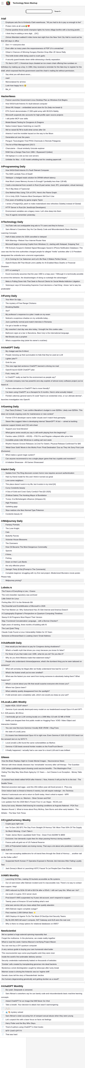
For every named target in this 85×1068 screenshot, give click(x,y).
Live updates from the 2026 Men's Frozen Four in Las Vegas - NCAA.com (32, 802)
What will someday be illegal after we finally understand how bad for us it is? (37, 669)
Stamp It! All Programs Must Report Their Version (22, 617)
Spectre (9, 551)
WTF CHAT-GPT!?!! (14, 1031)
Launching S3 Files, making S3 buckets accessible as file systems (33, 879)
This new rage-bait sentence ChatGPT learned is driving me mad (32, 366)
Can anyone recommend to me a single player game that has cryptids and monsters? (41, 459)
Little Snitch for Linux (10, 599)
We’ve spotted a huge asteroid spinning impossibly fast (24, 934)
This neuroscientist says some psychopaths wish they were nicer (28, 953)
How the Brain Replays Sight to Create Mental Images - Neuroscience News (33, 761)
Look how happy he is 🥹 (16, 86)
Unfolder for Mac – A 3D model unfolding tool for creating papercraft (33, 160)
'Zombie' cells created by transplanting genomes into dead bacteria (29, 964)
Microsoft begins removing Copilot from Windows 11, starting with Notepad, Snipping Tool (42, 244)
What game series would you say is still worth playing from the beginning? (36, 433)
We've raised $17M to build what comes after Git (25, 130)
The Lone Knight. (13, 528)
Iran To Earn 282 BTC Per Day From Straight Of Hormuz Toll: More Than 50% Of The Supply (44, 827)
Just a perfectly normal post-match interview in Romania (29, 322)
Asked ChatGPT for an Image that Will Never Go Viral (28, 1001)
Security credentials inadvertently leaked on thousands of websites (29, 960)
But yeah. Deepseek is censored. (19, 990)
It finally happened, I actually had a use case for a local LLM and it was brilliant (38, 750)
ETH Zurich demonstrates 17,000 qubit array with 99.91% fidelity (32, 111)
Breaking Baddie (12, 307)
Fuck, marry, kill (12, 373)
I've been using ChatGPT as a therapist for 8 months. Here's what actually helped (39, 392)
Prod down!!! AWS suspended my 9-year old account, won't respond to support (38, 898)
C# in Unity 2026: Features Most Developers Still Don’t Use (30, 196)
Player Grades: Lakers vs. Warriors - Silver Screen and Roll (26, 798)
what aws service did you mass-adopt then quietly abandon (30, 905)
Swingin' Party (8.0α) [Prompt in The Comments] (25, 569)
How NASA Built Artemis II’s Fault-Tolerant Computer (27, 170)
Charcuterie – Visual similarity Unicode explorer (25, 148)
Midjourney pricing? (14, 580)
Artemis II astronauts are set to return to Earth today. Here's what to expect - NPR (35, 794)
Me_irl (8, 89)
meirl (8, 78)
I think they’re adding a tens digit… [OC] (22, 33)
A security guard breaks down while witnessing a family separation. (33, 60)
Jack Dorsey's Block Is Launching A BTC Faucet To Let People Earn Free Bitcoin (39, 868)
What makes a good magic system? (20, 455)
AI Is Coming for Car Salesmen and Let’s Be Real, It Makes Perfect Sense (36, 259)
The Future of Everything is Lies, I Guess (18, 591)
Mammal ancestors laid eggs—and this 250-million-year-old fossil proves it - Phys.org (37, 787)
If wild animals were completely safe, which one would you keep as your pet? (37, 695)
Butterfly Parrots (12, 536)
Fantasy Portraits (13, 525)
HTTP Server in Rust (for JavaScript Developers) (26, 207)
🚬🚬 (8, 1008)
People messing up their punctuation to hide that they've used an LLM (34, 355)
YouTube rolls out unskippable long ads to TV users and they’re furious (35, 226)
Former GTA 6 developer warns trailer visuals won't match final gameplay (36, 418)
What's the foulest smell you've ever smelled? (24, 673)
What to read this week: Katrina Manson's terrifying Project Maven (29, 942)
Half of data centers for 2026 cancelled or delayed (26, 237)
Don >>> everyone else (15, 45)
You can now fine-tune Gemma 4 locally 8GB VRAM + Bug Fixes (32, 728)
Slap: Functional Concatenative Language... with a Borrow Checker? (30, 621)
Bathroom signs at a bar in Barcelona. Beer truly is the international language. (37, 333)
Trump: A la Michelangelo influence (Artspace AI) (26, 499)
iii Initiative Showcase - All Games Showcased (24, 462)
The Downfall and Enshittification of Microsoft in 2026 (23, 606)
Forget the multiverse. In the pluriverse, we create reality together (28, 938)
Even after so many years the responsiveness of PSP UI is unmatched (34, 48)
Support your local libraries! (17, 429)
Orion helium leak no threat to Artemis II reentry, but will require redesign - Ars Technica (37, 791)
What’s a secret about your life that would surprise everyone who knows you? (37, 684)
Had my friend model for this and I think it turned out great (29, 477)
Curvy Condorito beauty (15, 488)
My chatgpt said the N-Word (17, 351)
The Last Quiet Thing (10, 628)
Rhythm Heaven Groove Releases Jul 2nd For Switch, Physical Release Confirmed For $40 (43, 444)
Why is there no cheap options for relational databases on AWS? (32, 924)
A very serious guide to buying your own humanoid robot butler (27, 949)
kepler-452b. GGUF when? (17, 706)
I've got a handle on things (16, 326)
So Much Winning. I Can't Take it (19, 831)
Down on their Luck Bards (16, 562)
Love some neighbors (14, 480)
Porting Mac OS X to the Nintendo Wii (17, 602)
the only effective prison (15, 566)
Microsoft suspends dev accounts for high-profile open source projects (34, 115)
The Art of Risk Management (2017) (20, 145)
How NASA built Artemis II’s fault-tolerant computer (26, 104)
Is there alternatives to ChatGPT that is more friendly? (28, 388)
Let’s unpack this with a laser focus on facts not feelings (28, 1020)
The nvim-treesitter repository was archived (19, 595)
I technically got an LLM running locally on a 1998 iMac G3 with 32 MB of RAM (38, 717)
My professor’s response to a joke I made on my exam (28, 314)
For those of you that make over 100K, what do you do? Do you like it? (34, 654)
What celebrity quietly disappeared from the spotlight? (28, 691)
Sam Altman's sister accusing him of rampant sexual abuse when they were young (39, 1016)
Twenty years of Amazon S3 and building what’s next (27, 901)
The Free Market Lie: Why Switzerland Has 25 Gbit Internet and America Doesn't (35, 610)
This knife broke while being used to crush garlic (25, 56)
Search (57, 11)
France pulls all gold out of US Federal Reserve (25, 842)
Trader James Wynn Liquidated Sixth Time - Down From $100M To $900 (35, 835)
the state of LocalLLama (15, 732)
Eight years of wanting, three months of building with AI (24, 625)
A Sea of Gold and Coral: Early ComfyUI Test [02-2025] (28, 492)
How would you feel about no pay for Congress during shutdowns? (33, 647)
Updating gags (12, 507)
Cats (7, 532)
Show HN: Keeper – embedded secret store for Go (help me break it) (34, 107)
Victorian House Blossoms (16, 540)
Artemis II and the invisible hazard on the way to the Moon (29, 133)
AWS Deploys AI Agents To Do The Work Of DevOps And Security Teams (36, 916)
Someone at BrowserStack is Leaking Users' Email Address (26, 636)
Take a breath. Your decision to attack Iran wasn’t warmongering (32, 1005)
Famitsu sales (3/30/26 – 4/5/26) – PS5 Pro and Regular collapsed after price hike (39, 436)
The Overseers (12, 543)
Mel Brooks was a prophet (16, 337)
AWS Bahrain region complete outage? (22, 909)
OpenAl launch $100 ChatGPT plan (20, 370)
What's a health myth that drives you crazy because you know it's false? (35, 650)
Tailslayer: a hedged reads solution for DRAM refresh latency (31, 178)
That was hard (11, 1034)
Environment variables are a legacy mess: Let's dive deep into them (33, 211)
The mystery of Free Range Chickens (21, 303)
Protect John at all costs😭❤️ (18, 26)
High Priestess (12, 503)
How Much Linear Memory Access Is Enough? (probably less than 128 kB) (36, 181)
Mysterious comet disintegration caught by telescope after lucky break (30, 968)
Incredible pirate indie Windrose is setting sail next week (29, 440)
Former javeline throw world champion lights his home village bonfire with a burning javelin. (43, 30)
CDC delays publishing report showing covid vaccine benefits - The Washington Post (36, 768)
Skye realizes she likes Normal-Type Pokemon (25, 510)
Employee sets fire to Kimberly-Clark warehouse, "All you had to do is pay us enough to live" (43, 22)
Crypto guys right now (14, 824)
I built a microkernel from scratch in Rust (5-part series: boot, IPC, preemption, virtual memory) (44, 185)
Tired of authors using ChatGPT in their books (24, 1027)
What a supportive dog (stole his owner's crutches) (26, 340)
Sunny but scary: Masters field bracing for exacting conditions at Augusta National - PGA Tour (40, 806)
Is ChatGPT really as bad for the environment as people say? (31, 377)
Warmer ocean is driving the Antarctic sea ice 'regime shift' (26, 972)
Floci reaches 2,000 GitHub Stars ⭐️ (21, 913)
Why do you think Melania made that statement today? (28, 658)
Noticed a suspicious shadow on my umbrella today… (28, 318)
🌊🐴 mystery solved (14, 1012)
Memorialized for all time (16, 82)
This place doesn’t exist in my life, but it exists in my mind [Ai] (31, 484)
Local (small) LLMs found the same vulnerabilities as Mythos (30, 743)
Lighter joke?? (11, 359)
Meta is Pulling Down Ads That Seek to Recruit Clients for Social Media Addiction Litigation (43, 281)
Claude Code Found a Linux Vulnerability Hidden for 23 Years (27, 632)
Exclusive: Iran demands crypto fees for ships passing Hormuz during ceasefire (38, 839)
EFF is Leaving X (13, 270)
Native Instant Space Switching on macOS (23, 126)
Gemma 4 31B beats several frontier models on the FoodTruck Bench (34, 747)
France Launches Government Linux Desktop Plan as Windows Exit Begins (37, 100)
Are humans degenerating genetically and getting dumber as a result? (30, 979)
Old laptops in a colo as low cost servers (22, 156)
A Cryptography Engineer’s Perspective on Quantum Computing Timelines (32, 613)
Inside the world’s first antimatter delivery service (22, 957)
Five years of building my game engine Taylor (24, 200)
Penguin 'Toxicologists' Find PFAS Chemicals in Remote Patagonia (33, 141)
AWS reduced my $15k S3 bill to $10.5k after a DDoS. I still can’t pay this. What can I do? (42, 890)
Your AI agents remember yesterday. (21, 215)
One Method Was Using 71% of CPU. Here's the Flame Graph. (31, 193)
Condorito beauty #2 (14, 514)
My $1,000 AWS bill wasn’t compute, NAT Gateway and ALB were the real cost (38, 920)
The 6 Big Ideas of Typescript (18, 189)
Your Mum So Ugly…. (14, 300)
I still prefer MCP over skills (17, 119)
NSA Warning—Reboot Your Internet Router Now (26, 240)
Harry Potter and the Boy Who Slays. (21, 1023)
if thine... (9, 554)
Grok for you (11, 362)
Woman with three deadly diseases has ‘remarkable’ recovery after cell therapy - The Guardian (40, 765)
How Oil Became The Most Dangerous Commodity (26, 547)
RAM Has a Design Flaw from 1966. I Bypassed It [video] (29, 152)
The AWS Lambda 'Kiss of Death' (19, 174)
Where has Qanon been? (16, 687)
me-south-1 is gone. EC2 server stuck (21, 894)
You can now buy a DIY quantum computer (19, 946)
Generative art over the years (18, 137)
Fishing (9, 558)
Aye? (8, 311)
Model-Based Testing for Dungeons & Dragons (25, 122)
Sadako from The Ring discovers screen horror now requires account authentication (40, 473)
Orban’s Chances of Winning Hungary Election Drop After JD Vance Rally (36, 52)
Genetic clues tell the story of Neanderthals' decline (23, 975)
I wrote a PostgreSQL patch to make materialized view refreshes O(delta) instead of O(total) (43, 204)
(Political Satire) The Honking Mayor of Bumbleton (26, 495)
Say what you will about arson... (19, 74)
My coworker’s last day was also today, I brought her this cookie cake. (34, 329)
